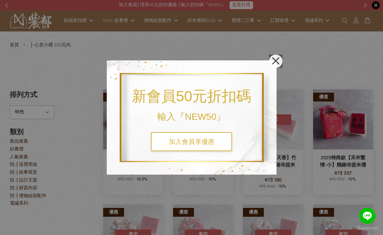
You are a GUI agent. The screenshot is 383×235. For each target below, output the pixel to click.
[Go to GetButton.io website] (367, 228)
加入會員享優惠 (192, 141)
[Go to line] (367, 216)
